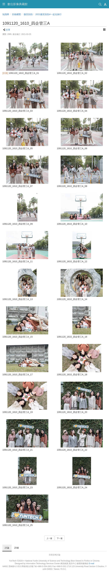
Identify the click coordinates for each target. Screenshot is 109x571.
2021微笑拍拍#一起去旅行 (48, 14)
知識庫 (5, 14)
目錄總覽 (16, 14)
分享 (8, 30)
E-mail (91, 563)
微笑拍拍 (28, 14)
